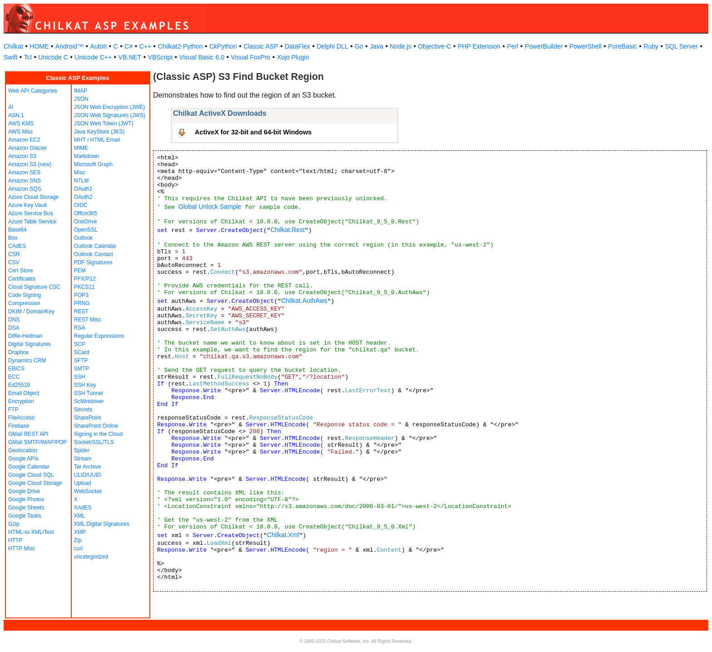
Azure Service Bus (30, 213)
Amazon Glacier (27, 148)
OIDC (81, 205)
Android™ (69, 46)
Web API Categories (32, 91)
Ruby (650, 46)
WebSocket (88, 491)
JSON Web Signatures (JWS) (109, 115)
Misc (79, 172)
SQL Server (681, 46)
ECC (14, 377)
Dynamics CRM (27, 360)
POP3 (81, 295)
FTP (13, 409)
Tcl (28, 57)
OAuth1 (83, 189)
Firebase (19, 426)
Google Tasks (24, 516)
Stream (83, 458)
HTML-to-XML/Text (31, 532)
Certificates (21, 279)
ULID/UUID (87, 475)
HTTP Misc (21, 548)
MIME (81, 148)
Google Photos (26, 499)
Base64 (17, 230)
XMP (80, 532)
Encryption (21, 401)
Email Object (23, 393)
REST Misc (87, 319)
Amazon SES (24, 172)
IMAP (80, 91)
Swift (10, 57)
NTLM (81, 181)
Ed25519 (19, 385)
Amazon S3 (22, 156)
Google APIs (23, 458)
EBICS (16, 369)
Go (359, 46)
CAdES (17, 246)
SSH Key (85, 385)
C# (128, 46)
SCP (79, 344)
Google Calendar (28, 467)
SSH (79, 377)
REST (81, 311)
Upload (82, 483)
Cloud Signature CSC (34, 287)
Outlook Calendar (95, 246)
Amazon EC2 (24, 140)
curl (78, 548)
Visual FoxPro (250, 57)
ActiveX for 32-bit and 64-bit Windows (253, 132)
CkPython (223, 46)
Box (13, 238)
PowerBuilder (544, 46)
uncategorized (91, 556)
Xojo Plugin (293, 57)
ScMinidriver (89, 401)
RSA (79, 328)
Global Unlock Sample (210, 206)
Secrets (83, 409)
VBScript (160, 57)
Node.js (400, 46)
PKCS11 (84, 287)
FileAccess (21, 418)
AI (10, 107)
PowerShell (585, 46)
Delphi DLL (332, 46)
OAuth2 (83, 197)
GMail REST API (28, 434)
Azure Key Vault (27, 205)
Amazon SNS (24, 181)
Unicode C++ (93, 57)
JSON (81, 99)
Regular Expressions (99, 336)
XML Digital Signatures (101, 524)
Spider (82, 450)
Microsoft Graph (93, 164)
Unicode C (53, 57)
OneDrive (85, 221)
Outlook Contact (93, 254)
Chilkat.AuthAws (304, 300)
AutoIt (98, 46)
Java (376, 46)
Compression (24, 303)
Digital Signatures (29, 344)
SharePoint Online (96, 426)
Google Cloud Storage (35, 483)
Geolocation (22, 450)
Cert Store (20, 270)
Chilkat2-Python (180, 46)
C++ (145, 46)
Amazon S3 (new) (29, 164)
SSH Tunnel (88, 393)
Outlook (83, 238)
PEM (80, 270)
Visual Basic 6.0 (201, 57)
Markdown (86, 156)
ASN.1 (16, 115)
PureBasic (622, 46)
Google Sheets (26, 507)
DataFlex (297, 46)
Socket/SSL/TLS (94, 442)
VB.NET (130, 57)
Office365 (85, 213)
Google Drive (24, 491)
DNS (14, 319)
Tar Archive (87, 467)
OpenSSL (86, 230)
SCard (81, 352)
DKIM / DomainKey (31, 311)
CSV (14, 262)
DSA (14, 328)
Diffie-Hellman (25, 336)
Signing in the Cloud (98, 434)
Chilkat (13, 46)
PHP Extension (479, 46)
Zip (78, 540)
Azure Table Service (32, 221)
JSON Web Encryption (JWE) (109, 107)
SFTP (81, 360)
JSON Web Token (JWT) (104, 123)
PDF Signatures (93, 262)
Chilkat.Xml (283, 534)
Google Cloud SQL (31, 475)
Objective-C (434, 46)
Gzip (14, 524)
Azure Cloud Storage (33, 197)
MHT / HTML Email (97, 140)
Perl (513, 46)
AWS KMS (21, 123)
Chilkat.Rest (288, 229)
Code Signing (24, 295)
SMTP (81, 369)
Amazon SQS (24, 189)
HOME (39, 46)
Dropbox (18, 352)
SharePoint (87, 418)
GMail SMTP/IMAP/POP (37, 442)
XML (79, 516)
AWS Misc (20, 131)
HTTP (15, 540)
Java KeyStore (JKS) (99, 131)
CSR (14, 254)
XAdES (83, 507)
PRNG (82, 303)
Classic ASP (260, 46)
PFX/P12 (85, 279)
